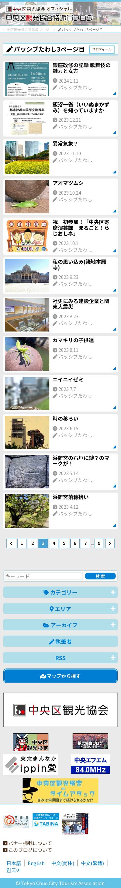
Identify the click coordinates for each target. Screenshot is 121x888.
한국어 (13, 869)
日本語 (13, 863)
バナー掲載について (27, 843)
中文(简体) (62, 863)
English (36, 863)
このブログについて (27, 849)
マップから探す (60, 675)
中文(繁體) (92, 863)
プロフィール (102, 49)
